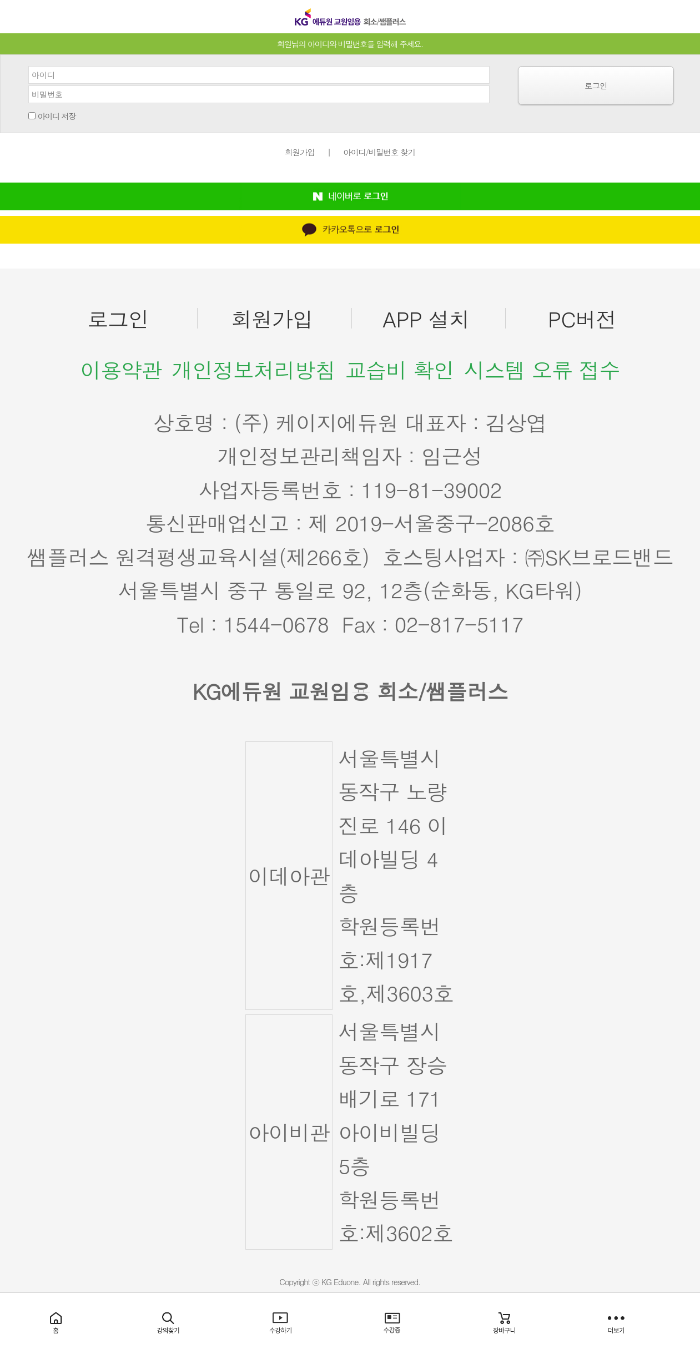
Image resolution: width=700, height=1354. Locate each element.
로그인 (596, 85)
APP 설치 (425, 319)
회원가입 (300, 152)
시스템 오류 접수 (542, 370)
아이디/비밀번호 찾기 (379, 152)
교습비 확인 (399, 370)
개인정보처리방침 (254, 370)
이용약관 (121, 370)
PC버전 (582, 319)
